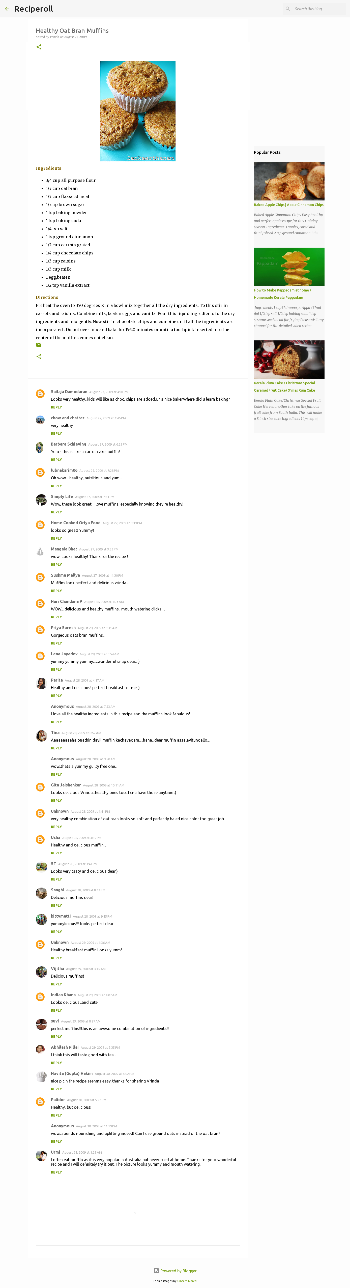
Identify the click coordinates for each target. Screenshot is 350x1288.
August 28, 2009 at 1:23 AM (104, 601)
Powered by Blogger (175, 1271)
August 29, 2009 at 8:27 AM (81, 1021)
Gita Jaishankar (66, 785)
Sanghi (57, 890)
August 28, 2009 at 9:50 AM (95, 759)
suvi (55, 1021)
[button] (39, 47)
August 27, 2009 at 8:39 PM (122, 523)
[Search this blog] (319, 9)
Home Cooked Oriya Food (76, 522)
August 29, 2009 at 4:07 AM (97, 995)
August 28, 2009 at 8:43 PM (85, 890)
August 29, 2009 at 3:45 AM (86, 969)
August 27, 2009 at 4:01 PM (109, 392)
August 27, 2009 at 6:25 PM (108, 444)
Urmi (55, 1152)
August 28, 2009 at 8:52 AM (81, 733)
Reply (56, 407)
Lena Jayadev (64, 654)
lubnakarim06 (64, 470)
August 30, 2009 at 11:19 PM (96, 1126)
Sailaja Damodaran (69, 391)
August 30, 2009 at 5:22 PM (86, 1100)
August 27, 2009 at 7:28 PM (99, 470)
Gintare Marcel (187, 1280)
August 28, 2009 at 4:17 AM (84, 680)
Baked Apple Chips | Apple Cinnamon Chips (289, 205)
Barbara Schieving (68, 444)
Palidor (58, 1099)
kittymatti (61, 916)
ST (53, 863)
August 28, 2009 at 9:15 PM (92, 916)
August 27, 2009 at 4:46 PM (106, 418)
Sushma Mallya (65, 575)
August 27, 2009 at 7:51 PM (94, 497)
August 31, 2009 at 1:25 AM (82, 1152)
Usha (55, 837)
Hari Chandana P (66, 601)
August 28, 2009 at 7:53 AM (95, 706)
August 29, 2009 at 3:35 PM (100, 1047)
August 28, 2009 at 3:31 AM (97, 628)
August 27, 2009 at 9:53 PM (99, 549)
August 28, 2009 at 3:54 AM (99, 654)
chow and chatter (67, 418)
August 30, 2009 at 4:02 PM (114, 1073)
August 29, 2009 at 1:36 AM (90, 942)
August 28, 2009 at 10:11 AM (103, 785)
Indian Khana (63, 994)
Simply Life (62, 496)
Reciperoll (33, 8)
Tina (55, 732)
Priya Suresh (63, 627)
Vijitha (57, 968)
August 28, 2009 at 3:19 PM (82, 837)
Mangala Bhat (64, 549)
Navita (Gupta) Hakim (72, 1073)
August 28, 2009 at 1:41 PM (90, 811)
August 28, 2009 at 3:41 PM (78, 864)
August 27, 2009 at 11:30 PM (102, 575)
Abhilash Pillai (65, 1047)
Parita (57, 680)
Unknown (60, 811)
